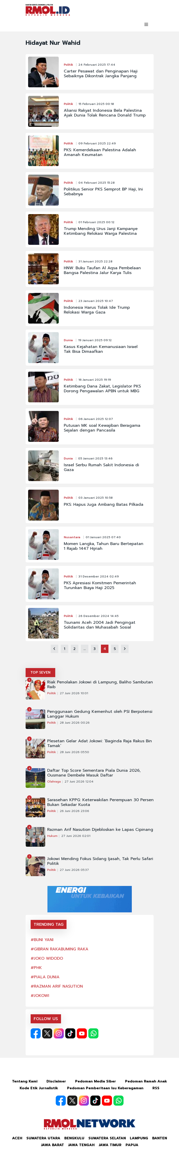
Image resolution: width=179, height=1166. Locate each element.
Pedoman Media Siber (95, 1081)
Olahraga (54, 781)
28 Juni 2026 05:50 (74, 752)
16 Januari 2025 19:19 (94, 379)
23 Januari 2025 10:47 (95, 301)
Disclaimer (56, 1081)
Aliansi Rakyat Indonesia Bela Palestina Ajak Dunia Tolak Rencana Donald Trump (105, 113)
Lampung (139, 1138)
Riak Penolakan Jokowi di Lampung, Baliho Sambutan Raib (100, 684)
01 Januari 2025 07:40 (103, 537)
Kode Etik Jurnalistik (39, 1088)
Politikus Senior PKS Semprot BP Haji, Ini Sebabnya (103, 192)
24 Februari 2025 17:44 (96, 64)
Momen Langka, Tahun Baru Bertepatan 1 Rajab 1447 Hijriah (103, 546)
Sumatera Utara (43, 1138)
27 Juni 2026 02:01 (75, 836)
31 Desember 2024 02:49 (98, 576)
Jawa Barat (52, 1145)
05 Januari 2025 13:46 (95, 458)
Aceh (17, 1138)
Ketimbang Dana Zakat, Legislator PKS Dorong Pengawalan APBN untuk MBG (102, 389)
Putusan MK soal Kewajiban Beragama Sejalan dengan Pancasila (102, 428)
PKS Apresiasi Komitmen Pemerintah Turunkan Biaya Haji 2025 (100, 585)
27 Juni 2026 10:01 (74, 693)
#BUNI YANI (42, 940)
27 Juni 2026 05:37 (74, 870)
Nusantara (72, 537)
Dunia (68, 340)
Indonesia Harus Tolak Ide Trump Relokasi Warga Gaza (97, 310)
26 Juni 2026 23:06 (74, 811)
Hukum (52, 836)
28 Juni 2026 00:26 (75, 722)
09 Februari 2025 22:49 (97, 143)
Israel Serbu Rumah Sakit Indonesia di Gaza (101, 467)
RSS (155, 1088)
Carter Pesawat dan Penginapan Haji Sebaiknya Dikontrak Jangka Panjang (101, 74)
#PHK (36, 968)
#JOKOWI (40, 996)
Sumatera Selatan (107, 1138)
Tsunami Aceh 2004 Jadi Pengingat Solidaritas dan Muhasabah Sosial (99, 625)
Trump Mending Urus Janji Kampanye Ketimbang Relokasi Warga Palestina (101, 231)
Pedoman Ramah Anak (146, 1081)
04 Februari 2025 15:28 (96, 182)
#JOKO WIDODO (47, 958)
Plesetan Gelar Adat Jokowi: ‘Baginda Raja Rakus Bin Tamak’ (99, 743)
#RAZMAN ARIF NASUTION (57, 986)
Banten (159, 1138)
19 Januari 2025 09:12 (95, 340)
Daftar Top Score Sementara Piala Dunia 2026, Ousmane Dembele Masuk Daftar (94, 773)
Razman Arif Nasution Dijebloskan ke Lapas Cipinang (100, 829)
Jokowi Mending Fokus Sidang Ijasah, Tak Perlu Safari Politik (100, 861)
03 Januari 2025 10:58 (95, 497)
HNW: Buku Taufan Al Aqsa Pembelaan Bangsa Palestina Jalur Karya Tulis (102, 270)
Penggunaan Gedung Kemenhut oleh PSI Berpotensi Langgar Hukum (99, 714)
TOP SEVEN (40, 672)
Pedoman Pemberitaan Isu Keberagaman (105, 1088)
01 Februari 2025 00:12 (96, 222)
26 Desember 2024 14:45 (98, 616)
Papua (132, 1145)
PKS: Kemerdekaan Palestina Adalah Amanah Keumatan (100, 152)
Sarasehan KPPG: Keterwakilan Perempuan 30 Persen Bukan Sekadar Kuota (100, 802)
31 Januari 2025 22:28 (95, 261)
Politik (68, 64)
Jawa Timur (110, 1145)
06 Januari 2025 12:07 (95, 419)
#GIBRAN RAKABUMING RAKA (59, 949)
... (84, 648)
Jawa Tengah (81, 1145)
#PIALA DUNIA (45, 977)
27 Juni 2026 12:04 (79, 781)
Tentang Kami (24, 1081)
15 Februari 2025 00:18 (96, 104)
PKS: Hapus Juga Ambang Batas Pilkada (103, 504)
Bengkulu (74, 1138)
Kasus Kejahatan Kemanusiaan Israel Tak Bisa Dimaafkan (101, 349)
